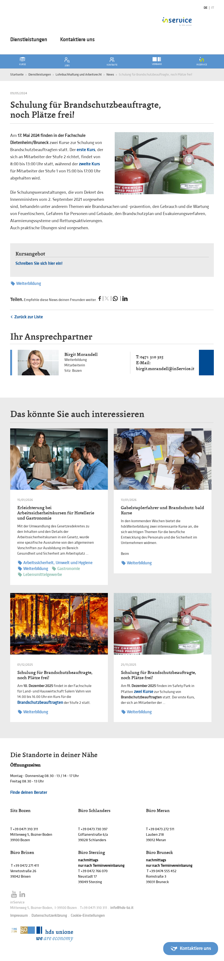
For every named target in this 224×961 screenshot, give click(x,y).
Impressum (19, 915)
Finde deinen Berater (28, 792)
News (110, 74)
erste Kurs (86, 149)
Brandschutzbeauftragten (40, 702)
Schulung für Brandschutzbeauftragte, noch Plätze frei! (54, 675)
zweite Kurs (89, 164)
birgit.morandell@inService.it (165, 368)
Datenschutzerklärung (49, 915)
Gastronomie (66, 569)
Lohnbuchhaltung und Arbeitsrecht (79, 74)
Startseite (17, 74)
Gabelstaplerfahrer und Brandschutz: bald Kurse (162, 510)
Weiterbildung (26, 284)
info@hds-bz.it (121, 908)
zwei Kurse (143, 691)
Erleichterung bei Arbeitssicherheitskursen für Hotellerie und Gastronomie (55, 513)
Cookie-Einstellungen (88, 915)
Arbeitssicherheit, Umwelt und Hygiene (55, 563)
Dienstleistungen (28, 39)
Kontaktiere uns (77, 39)
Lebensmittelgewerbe (40, 575)
